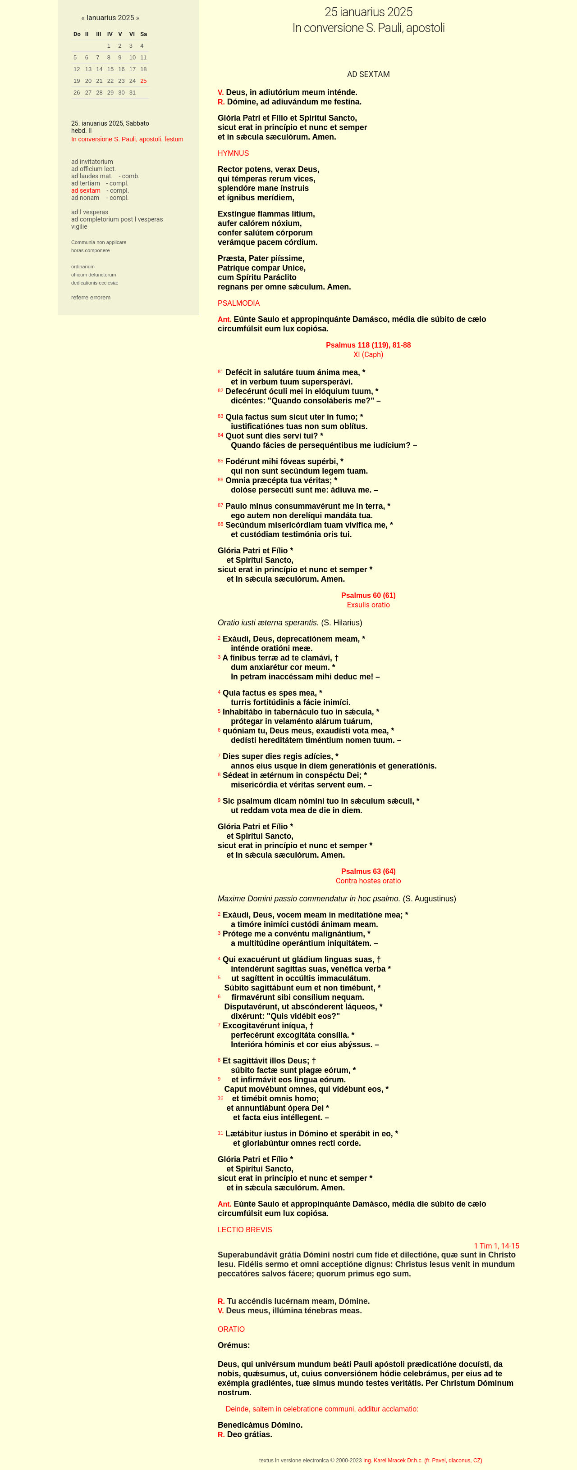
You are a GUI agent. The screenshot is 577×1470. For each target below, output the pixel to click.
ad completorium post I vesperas (117, 219)
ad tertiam (85, 183)
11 (143, 57)
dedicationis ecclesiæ (95, 282)
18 (143, 69)
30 (121, 92)
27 (88, 92)
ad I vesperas (89, 212)
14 (99, 69)
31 (132, 92)
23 (121, 80)
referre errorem (90, 297)
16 (121, 69)
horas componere (90, 250)
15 (110, 69)
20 (88, 80)
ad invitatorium (92, 161)
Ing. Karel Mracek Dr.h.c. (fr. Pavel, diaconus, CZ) (422, 1460)
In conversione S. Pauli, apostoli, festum (127, 139)
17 (132, 69)
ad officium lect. (93, 168)
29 (110, 92)
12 (76, 69)
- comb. (129, 176)
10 (132, 57)
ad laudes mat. (92, 176)
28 (99, 92)
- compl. (117, 183)
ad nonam (85, 197)
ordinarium (83, 266)
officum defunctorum (93, 274)
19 (76, 80)
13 (88, 69)
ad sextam (86, 190)
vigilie (79, 226)
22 (110, 80)
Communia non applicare (98, 242)
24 (132, 80)
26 (76, 92)
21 (99, 80)
